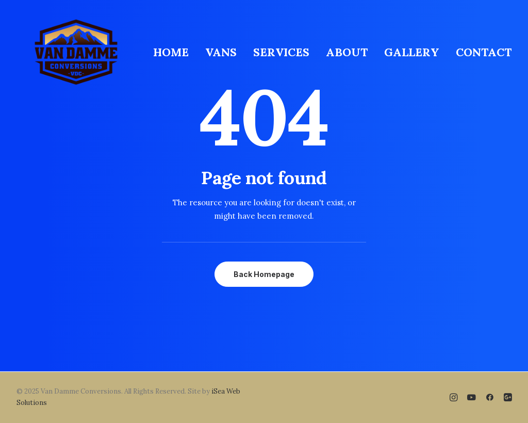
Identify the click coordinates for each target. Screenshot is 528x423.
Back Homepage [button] (264, 274)
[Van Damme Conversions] (76, 52)
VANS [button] (221, 52)
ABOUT (347, 52)
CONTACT (484, 52)
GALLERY (411, 52)
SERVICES (281, 52)
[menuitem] (174, 52)
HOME (171, 52)
